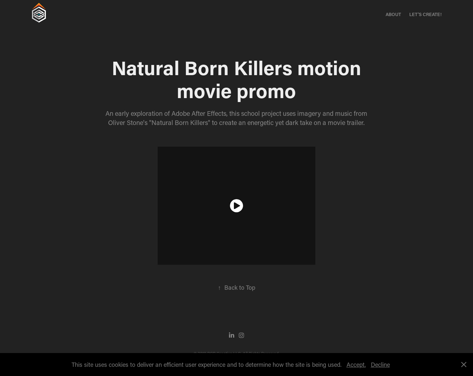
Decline (380, 364)
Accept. (356, 364)
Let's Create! (425, 14)
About (393, 14)
